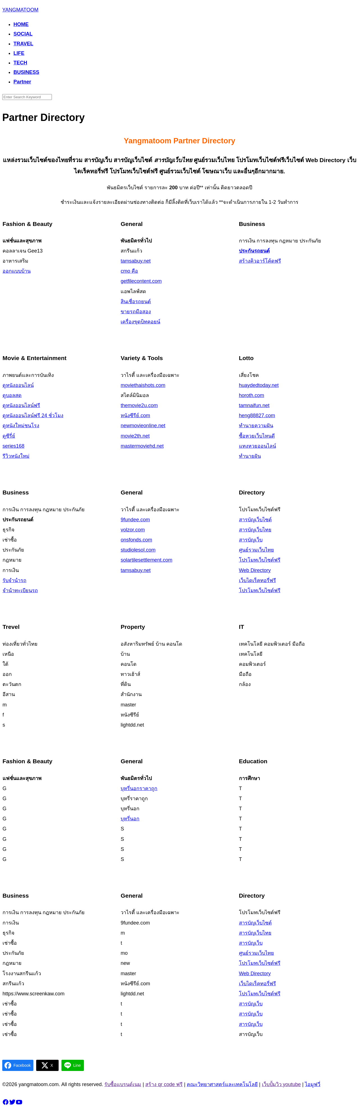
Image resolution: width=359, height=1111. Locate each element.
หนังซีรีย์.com (135, 415)
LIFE (18, 53)
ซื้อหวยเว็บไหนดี (257, 436)
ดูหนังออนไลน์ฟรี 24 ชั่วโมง (33, 415)
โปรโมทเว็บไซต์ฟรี (259, 560)
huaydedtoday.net (259, 385)
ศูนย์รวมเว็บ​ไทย (256, 550)
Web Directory (255, 570)
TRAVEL (23, 43)
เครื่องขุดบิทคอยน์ (140, 322)
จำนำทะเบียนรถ (20, 590)
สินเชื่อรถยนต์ (136, 301)
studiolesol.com (138, 550)
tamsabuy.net (136, 261)
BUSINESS (26, 72)
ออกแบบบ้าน (17, 271)
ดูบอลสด (12, 395)
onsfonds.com (136, 540)
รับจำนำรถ (14, 580)
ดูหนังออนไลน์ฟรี (21, 405)
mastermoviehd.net (142, 446)
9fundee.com (135, 519)
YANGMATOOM (20, 10)
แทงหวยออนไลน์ (257, 446)
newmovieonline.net (143, 425)
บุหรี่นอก (130, 818)
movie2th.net (135, 436)
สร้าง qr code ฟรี (164, 1084)
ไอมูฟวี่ (312, 1084)
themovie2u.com (139, 405)
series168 (13, 446)
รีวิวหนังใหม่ (16, 456)
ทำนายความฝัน (256, 425)
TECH (20, 63)
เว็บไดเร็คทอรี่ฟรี (257, 580)
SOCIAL (23, 34)
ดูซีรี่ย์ (9, 436)
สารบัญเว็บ (251, 540)
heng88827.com (257, 415)
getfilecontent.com (141, 281)
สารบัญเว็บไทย (255, 530)
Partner (22, 82)
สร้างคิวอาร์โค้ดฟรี (260, 261)
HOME (21, 24)
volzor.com (133, 530)
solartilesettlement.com (146, 560)
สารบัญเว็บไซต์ (255, 519)
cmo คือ (129, 271)
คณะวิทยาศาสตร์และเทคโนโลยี (222, 1084)
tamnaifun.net (254, 405)
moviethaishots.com (143, 385)
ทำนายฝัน (250, 456)
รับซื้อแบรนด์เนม (122, 1084)
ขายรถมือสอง (136, 311)
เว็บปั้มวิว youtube (281, 1084)
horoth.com (251, 395)
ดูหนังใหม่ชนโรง (21, 425)
